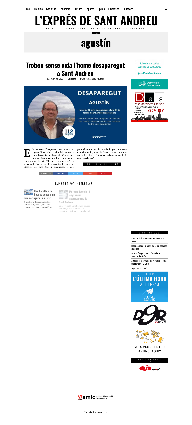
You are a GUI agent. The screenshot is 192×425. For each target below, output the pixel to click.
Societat (72, 79)
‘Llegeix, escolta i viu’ (138, 268)
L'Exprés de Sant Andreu (92, 79)
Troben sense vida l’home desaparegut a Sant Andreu (75, 69)
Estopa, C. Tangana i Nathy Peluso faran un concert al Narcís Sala (146, 255)
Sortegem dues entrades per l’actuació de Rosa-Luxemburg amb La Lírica (149, 262)
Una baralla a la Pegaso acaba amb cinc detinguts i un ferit (39, 195)
